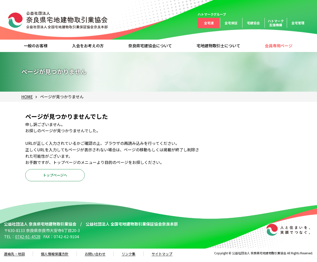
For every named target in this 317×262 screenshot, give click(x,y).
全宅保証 (231, 23)
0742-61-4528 (27, 240)
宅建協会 (253, 23)
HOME (27, 97)
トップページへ (55, 177)
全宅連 (209, 23)
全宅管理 (297, 23)
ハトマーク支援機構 (276, 23)
